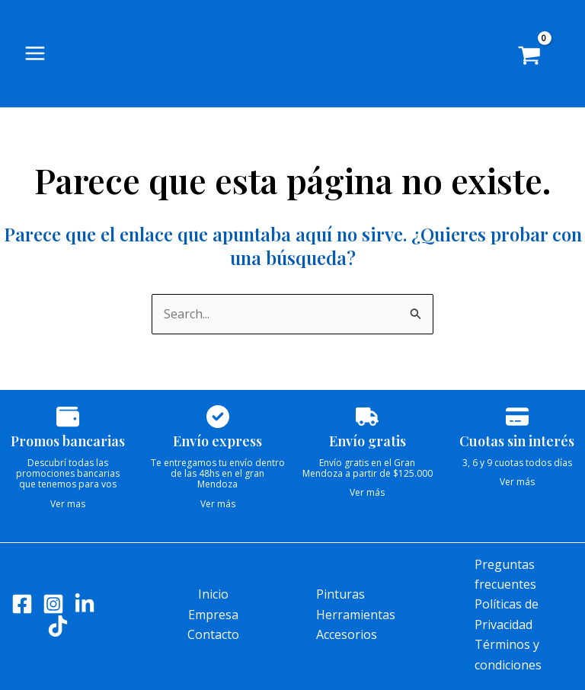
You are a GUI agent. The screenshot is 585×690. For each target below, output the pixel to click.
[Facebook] (22, 604)
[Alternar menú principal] (35, 56)
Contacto (213, 634)
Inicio (213, 594)
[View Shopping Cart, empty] (540, 61)
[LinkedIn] (84, 604)
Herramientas (355, 614)
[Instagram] (53, 604)
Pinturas (340, 594)
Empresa (213, 614)
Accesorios (346, 634)
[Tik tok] (58, 626)
